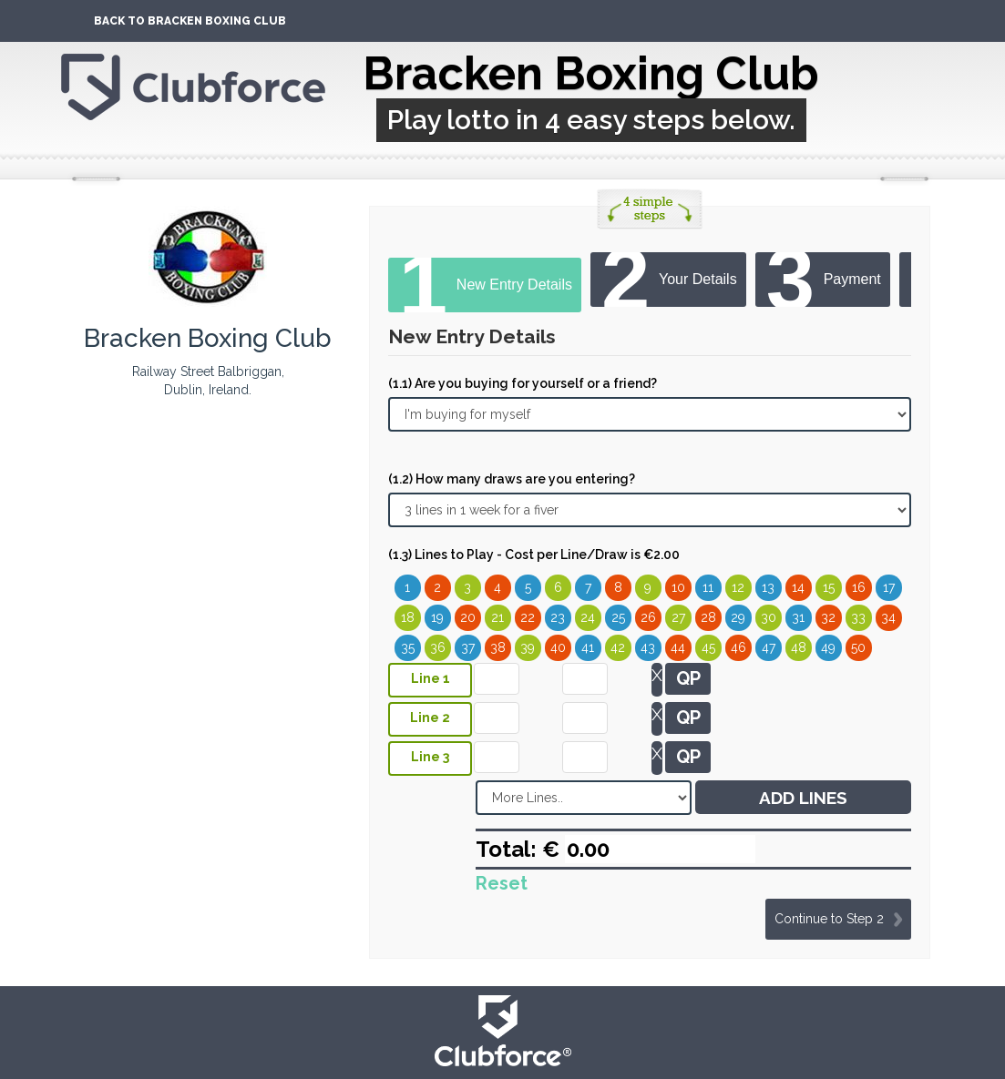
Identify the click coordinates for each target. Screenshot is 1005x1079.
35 (408, 647)
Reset (502, 883)
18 (408, 617)
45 (708, 647)
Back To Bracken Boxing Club (190, 21)
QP (688, 678)
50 (858, 647)
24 (587, 617)
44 (678, 647)
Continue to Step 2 (829, 918)
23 (557, 617)
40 (558, 647)
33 (858, 617)
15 (829, 587)
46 (738, 647)
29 (738, 617)
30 (768, 617)
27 (678, 617)
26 (648, 617)
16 (859, 587)
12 (738, 587)
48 (798, 647)
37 (468, 647)
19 (437, 617)
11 (707, 587)
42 (617, 647)
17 (889, 587)
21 (497, 617)
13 (768, 587)
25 (618, 617)
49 (828, 647)
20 (468, 617)
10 (678, 587)
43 (648, 647)
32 (828, 617)
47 (768, 647)
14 (798, 587)
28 (708, 617)
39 (527, 647)
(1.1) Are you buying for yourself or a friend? (522, 383)
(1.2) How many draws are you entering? (511, 479)
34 (888, 617)
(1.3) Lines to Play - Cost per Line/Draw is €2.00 (534, 554)
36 (438, 647)
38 (498, 647)
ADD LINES (803, 798)
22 (527, 617)
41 (587, 647)
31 (798, 617)
